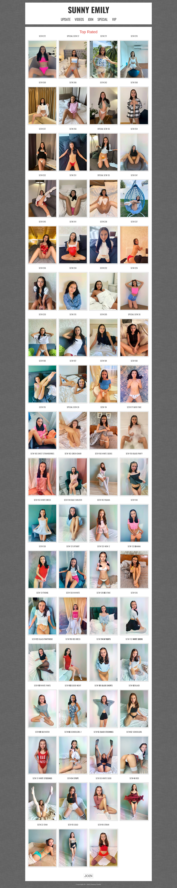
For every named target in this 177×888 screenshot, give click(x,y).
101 (39, 685)
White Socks (138, 639)
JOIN (90, 19)
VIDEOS (79, 19)
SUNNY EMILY (88, 9)
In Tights (107, 639)
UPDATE (66, 19)
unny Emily (96, 884)
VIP (114, 19)
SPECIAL (102, 19)
